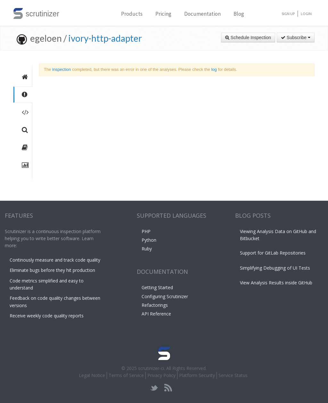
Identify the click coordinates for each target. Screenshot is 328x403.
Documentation (202, 13)
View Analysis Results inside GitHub (276, 283)
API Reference (156, 314)
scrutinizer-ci (151, 368)
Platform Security (197, 375)
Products (132, 13)
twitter (154, 388)
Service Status (233, 375)
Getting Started (157, 287)
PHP (146, 231)
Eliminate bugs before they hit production (52, 270)
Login (306, 13)
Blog (239, 13)
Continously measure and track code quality (55, 260)
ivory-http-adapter (105, 38)
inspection (61, 69)
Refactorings (155, 305)
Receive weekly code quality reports (47, 316)
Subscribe (295, 37)
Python (149, 240)
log (214, 69)
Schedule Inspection (248, 37)
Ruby (147, 249)
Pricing (163, 13)
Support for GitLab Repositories (273, 253)
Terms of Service (126, 375)
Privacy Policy (161, 375)
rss (168, 388)
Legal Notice (92, 375)
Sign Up (288, 13)
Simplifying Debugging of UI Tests (275, 268)
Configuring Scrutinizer (165, 296)
